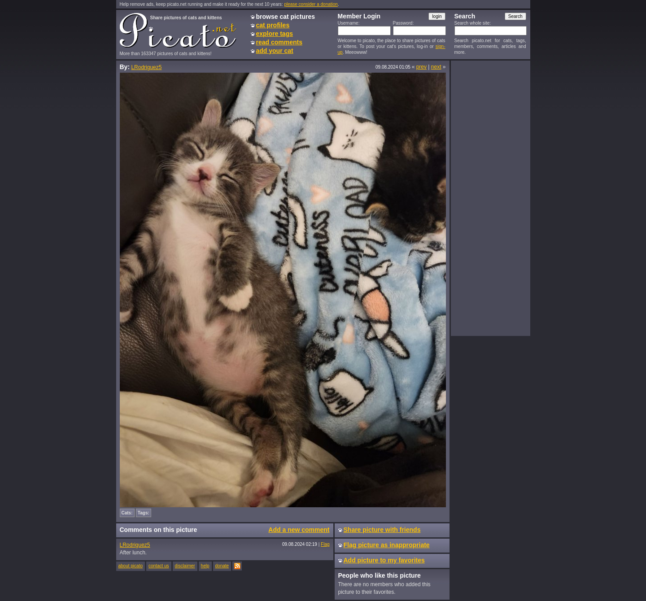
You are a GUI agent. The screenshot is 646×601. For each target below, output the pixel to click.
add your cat (274, 50)
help (205, 565)
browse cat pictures (285, 16)
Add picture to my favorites (384, 560)
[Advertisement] (490, 197)
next (436, 67)
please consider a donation (311, 4)
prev (421, 67)
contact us (158, 565)
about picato (130, 565)
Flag (325, 544)
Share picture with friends (382, 529)
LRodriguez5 (146, 67)
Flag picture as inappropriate (387, 545)
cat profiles (273, 25)
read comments (279, 42)
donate (222, 565)
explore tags (274, 33)
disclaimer (185, 565)
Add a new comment (298, 529)
